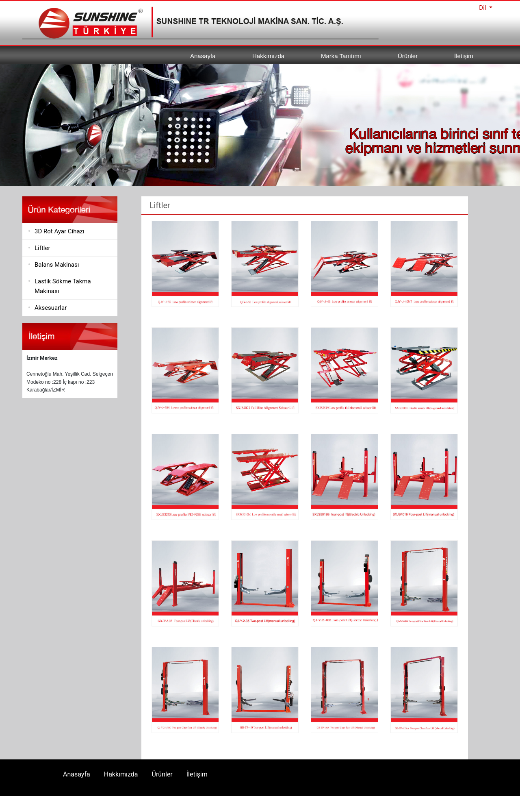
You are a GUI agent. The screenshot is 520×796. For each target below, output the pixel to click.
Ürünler (408, 55)
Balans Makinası (57, 264)
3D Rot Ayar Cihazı (59, 231)
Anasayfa (203, 55)
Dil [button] (483, 7)
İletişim (463, 55)
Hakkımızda (268, 55)
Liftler (42, 248)
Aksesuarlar (51, 307)
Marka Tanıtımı (341, 55)
